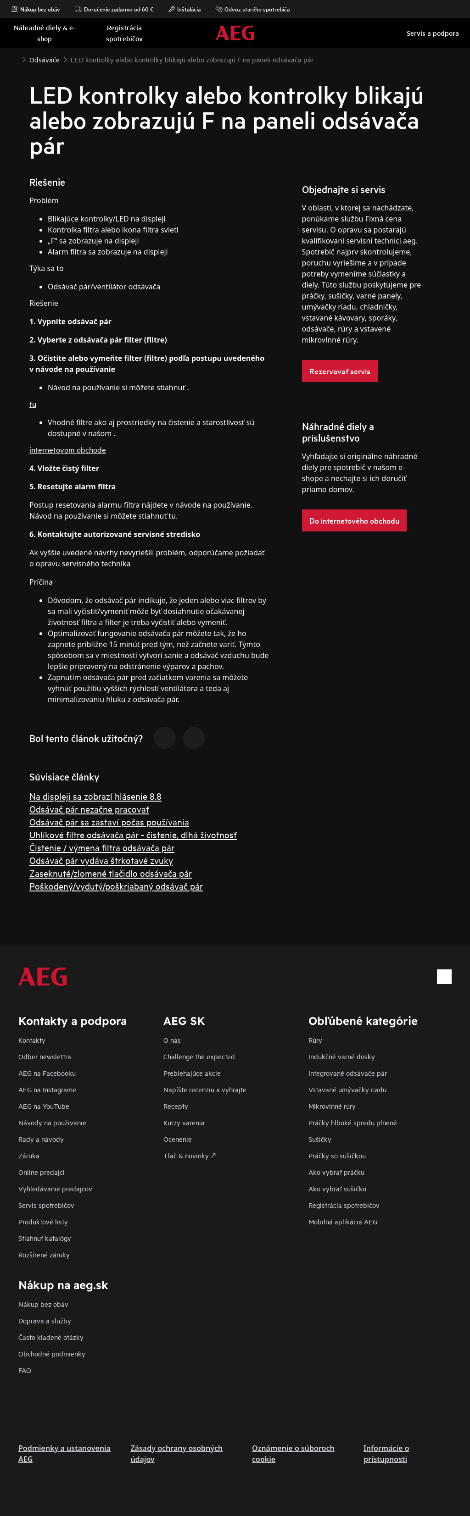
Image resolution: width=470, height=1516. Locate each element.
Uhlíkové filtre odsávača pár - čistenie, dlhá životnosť (133, 834)
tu (32, 403)
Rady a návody (41, 1138)
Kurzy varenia (184, 1122)
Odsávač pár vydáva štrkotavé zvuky (101, 860)
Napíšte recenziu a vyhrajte (204, 1089)
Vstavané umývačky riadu (347, 1089)
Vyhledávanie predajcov (55, 1188)
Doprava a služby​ (44, 1320)
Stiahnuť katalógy (44, 1238)
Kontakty (31, 1039)
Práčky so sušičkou (337, 1155)
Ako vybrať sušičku (337, 1188)
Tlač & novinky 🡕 (189, 1155)
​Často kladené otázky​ (51, 1337)
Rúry (315, 1039)
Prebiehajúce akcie (192, 1072)
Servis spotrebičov (46, 1205)
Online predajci (41, 1171)
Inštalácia (184, 9)
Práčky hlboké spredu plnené (352, 1122)
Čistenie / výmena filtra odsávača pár (101, 847)
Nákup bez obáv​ (43, 1304)
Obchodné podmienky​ (51, 1353)
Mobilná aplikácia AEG (342, 1221)
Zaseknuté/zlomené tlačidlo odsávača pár (110, 873)
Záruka (28, 1155)
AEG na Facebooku (47, 1072)
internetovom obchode (67, 449)
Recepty (175, 1105)
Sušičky (319, 1138)
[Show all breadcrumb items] (14, 58)
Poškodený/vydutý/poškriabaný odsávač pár (116, 885)
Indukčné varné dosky (341, 1056)
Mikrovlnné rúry (332, 1105)
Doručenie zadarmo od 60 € (114, 9)
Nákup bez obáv (35, 9)
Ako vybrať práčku (336, 1171)
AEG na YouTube (43, 1105)
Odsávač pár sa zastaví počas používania (109, 821)
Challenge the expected (199, 1056)
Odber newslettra (44, 1056)
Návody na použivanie (52, 1122)
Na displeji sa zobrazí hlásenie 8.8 (95, 796)
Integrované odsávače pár (347, 1072)
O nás (172, 1039)
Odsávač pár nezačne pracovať (89, 808)
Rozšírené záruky (44, 1254)
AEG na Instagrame (47, 1089)
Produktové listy (43, 1221)
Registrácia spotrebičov (344, 1205)
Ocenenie (177, 1138)
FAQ (24, 1370)
